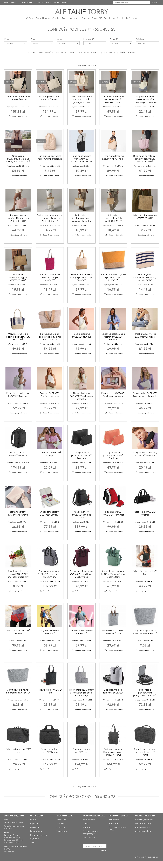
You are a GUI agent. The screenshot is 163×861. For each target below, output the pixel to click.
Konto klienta (36, 831)
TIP (100, 18)
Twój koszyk (131, 18)
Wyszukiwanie (43, 18)
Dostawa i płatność (38, 835)
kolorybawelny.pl (142, 827)
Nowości (60, 823)
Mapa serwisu (89, 837)
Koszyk (33, 819)
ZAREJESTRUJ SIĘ (26, 2)
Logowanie (35, 823)
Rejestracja (35, 827)
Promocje (61, 827)
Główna (30, 18)
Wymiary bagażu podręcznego (90, 832)
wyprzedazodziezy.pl (144, 823)
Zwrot (32, 842)
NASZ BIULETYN (60, 2)
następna (81, 65)
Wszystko (56, 18)
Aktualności (114, 819)
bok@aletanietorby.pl (13, 822)
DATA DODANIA (127, 52)
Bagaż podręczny (70, 18)
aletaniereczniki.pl (143, 831)
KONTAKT (8, 828)
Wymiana (34, 838)
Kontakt (120, 18)
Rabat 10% (61, 819)
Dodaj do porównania (19, 116)
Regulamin (109, 18)
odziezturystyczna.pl (144, 819)
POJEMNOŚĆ (110, 52)
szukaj (154, 2)
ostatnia (91, 65)
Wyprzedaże (62, 831)
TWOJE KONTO (44, 2)
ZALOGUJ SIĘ (10, 2)
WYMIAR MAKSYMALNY (88, 52)
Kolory (94, 18)
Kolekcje (86, 18)
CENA (71, 52)
